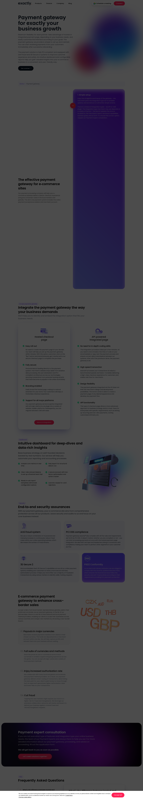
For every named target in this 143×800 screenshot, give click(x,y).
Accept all (118, 795)
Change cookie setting (25, 797)
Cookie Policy (69, 795)
